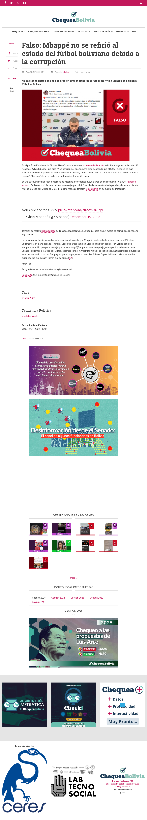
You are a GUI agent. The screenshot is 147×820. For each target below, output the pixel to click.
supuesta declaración (93, 165)
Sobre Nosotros (126, 31)
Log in (25, 338)
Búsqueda (27, 275)
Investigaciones (64, 31)
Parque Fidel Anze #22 (122, 781)
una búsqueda (48, 231)
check (11, 44)
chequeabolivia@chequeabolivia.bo (122, 784)
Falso (66, 72)
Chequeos (17, 31)
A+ (14, 78)
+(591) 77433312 (122, 787)
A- (9, 78)
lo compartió (92, 189)
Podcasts (84, 31)
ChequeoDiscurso (39, 31)
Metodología (102, 31)
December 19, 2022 (85, 217)
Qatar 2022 (29, 298)
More (72, 578)
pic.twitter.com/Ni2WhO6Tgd (80, 210)
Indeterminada (31, 316)
